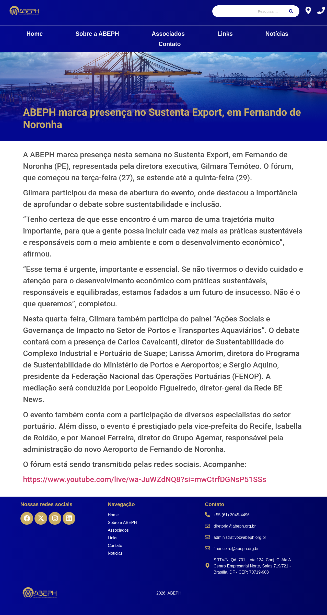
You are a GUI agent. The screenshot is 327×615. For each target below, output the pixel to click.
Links (225, 33)
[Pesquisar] (247, 11)
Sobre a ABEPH (97, 33)
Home (35, 33)
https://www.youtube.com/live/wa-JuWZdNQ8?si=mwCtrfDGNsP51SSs (144, 479)
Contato (170, 44)
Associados (168, 33)
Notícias (276, 33)
